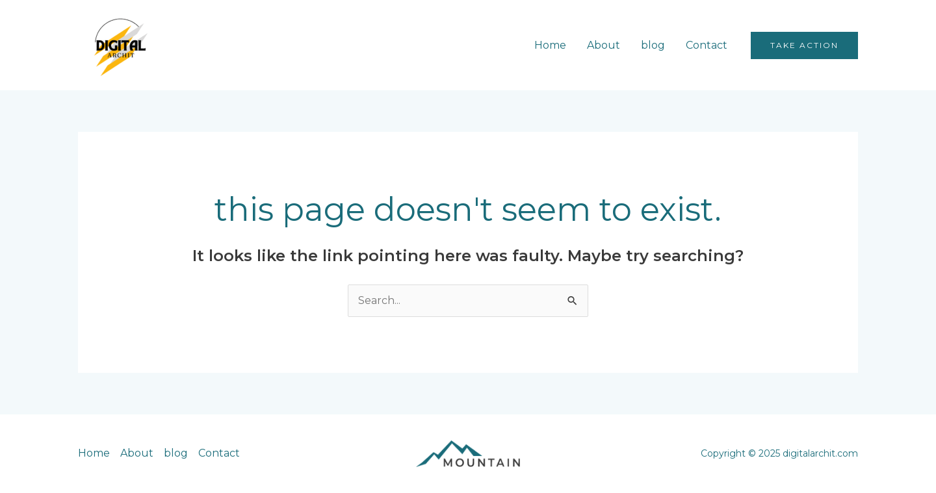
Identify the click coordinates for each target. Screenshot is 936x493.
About (603, 45)
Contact (706, 45)
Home (550, 45)
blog (653, 45)
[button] (804, 45)
